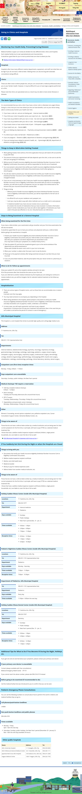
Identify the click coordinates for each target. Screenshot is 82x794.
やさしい (35, 3)
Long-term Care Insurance (72, 63)
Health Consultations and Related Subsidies (74, 103)
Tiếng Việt (76, 8)
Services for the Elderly (74, 73)
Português (62, 8)
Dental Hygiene (72, 108)
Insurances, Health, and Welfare (51, 26)
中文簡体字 (62, 3)
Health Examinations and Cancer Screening (74, 98)
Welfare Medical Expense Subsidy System (75, 68)
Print (43, 42)
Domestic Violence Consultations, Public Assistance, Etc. (74, 84)
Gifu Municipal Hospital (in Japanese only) (21, 438)
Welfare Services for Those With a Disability (74, 78)
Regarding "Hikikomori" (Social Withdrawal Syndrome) (74, 91)
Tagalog (75, 3)
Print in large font (54, 42)
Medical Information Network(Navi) (19, 60)
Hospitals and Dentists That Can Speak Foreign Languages (74, 122)
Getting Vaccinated (73, 117)
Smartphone (77, 763)
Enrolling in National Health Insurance (73, 52)
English (48, 3)
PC (69, 763)
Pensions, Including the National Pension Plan (74, 46)
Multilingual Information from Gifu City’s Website (26, 26)
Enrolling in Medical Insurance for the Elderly (75, 57)
